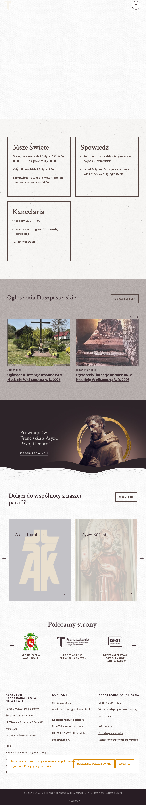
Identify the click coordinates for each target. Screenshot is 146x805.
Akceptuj (124, 764)
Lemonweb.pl (114, 793)
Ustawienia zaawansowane (94, 764)
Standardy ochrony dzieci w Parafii (118, 740)
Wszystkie (126, 497)
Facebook (74, 801)
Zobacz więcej (125, 299)
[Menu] (136, 5)
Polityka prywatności (110, 733)
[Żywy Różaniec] (106, 560)
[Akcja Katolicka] (40, 560)
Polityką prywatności (37, 766)
